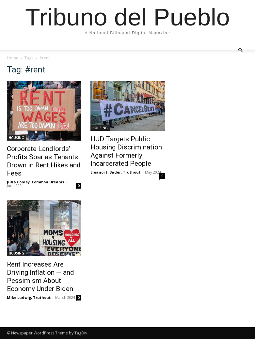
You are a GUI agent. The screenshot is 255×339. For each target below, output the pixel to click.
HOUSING (16, 137)
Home (12, 58)
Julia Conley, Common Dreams (35, 181)
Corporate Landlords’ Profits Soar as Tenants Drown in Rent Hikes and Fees (44, 161)
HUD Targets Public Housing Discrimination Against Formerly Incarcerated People (126, 151)
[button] (240, 50)
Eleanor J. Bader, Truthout (115, 172)
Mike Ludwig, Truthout (29, 297)
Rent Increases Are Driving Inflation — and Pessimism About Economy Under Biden (40, 276)
